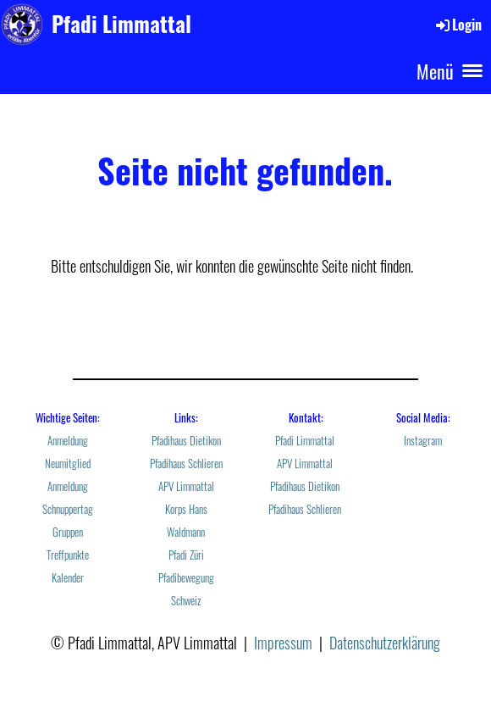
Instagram (423, 441)
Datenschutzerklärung (384, 643)
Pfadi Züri (186, 555)
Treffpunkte (68, 555)
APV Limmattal (186, 486)
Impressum (283, 643)
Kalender (68, 578)
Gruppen (67, 532)
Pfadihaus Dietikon (186, 441)
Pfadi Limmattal (121, 23)
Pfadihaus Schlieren (186, 463)
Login (457, 24)
